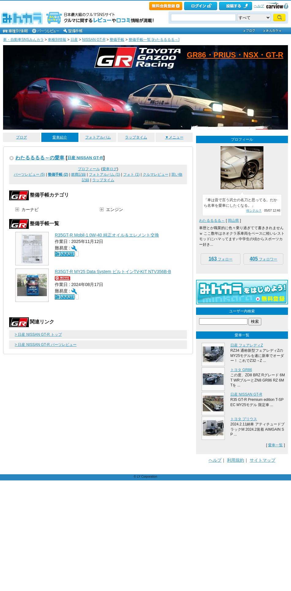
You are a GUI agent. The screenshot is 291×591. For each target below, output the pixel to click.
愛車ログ (109, 169)
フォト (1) (131, 174)
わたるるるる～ (212, 220)
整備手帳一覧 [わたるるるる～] (154, 39)
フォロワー (263, 258)
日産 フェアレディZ (246, 345)
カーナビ (30, 209)
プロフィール (89, 169)
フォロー (220, 258)
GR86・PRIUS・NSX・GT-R (235, 55)
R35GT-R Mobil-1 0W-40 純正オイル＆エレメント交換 (107, 235)
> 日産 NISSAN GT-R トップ (38, 334)
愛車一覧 (275, 445)
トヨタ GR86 (241, 370)
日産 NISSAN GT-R (85, 157)
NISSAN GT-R (94, 39)
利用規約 (235, 460)
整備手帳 (117, 39)
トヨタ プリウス (243, 419)
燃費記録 (78, 174)
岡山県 (233, 220)
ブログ (21, 137)
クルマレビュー (155, 174)
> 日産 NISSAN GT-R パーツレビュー (46, 344)
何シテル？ (254, 210)
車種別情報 (57, 39)
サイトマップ (262, 460)
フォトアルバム (98, 137)
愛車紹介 (59, 137)
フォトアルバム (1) (104, 174)
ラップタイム (136, 137)
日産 (74, 39)
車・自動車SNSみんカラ (23, 39)
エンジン (114, 209)
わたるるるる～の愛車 (39, 157)
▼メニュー (174, 137)
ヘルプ (259, 6)
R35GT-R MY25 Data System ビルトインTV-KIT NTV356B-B (113, 271)
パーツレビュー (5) (29, 174)
